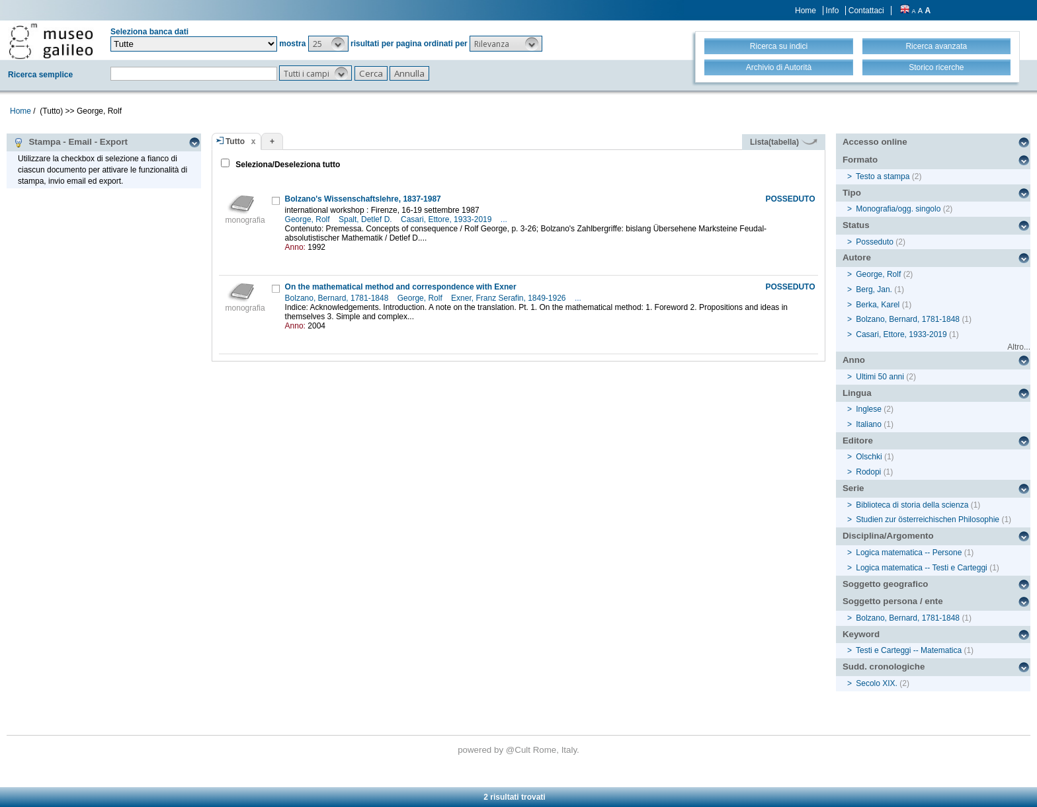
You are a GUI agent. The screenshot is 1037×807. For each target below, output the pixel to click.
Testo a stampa (882, 176)
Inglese (869, 409)
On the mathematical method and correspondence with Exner (401, 286)
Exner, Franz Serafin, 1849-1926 (509, 298)
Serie (853, 488)
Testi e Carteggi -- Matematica (909, 650)
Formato (860, 160)
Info (832, 10)
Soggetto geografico (886, 584)
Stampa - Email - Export (70, 142)
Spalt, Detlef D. (366, 219)
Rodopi (868, 472)
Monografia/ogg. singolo (898, 208)
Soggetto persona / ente (893, 601)
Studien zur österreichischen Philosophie (927, 519)
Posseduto (874, 242)
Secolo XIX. (876, 683)
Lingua (857, 393)
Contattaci (866, 10)
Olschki (869, 456)
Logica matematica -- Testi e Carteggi (921, 567)
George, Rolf (308, 219)
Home (805, 10)
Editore (858, 440)
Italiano (869, 424)
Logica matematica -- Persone (909, 552)
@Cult (519, 750)
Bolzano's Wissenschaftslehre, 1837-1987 (363, 199)
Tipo (852, 193)
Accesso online (875, 142)
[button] (328, 44)
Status (856, 225)
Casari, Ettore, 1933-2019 (447, 219)
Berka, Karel (877, 304)
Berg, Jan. (874, 289)
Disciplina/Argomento (888, 536)
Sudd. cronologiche (884, 667)
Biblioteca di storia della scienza (912, 505)
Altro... (1018, 347)
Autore (857, 257)
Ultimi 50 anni (880, 376)
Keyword (861, 634)
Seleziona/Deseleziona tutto (286, 164)
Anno (854, 360)
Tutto (235, 141)
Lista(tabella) (783, 142)
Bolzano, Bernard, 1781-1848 (338, 298)
